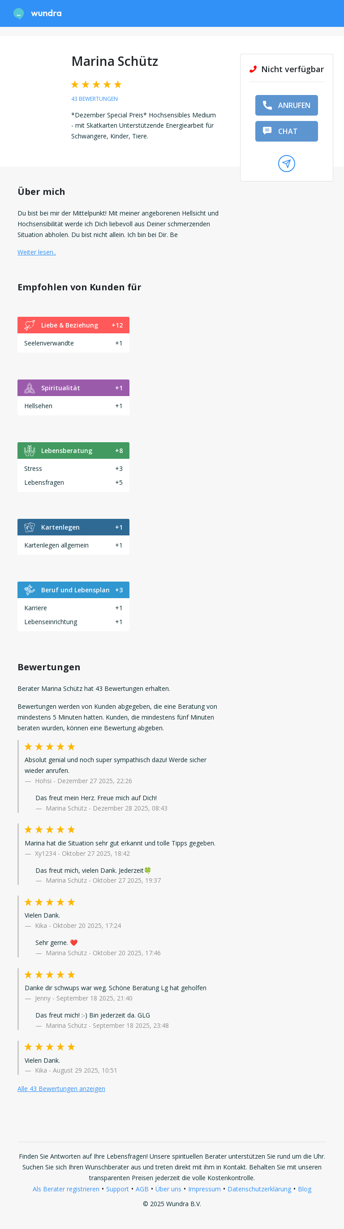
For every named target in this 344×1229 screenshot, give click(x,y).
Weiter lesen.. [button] (36, 252)
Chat (280, 131)
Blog (304, 1189)
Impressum (204, 1189)
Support (117, 1189)
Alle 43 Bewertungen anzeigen (61, 1088)
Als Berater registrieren (66, 1189)
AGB (142, 1189)
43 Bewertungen (94, 99)
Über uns (168, 1189)
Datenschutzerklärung (259, 1189)
